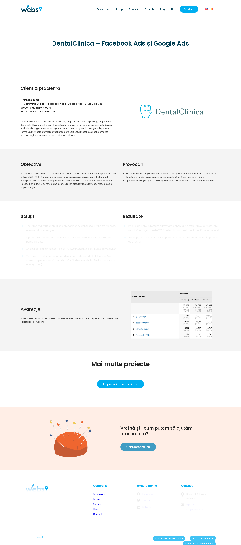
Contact (189, 9)
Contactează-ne (137, 447)
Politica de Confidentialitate (147, 537)
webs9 (40, 537)
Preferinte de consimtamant (203, 537)
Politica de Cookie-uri (175, 537)
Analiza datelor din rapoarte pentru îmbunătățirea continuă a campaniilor (71, 249)
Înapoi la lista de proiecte (120, 384)
